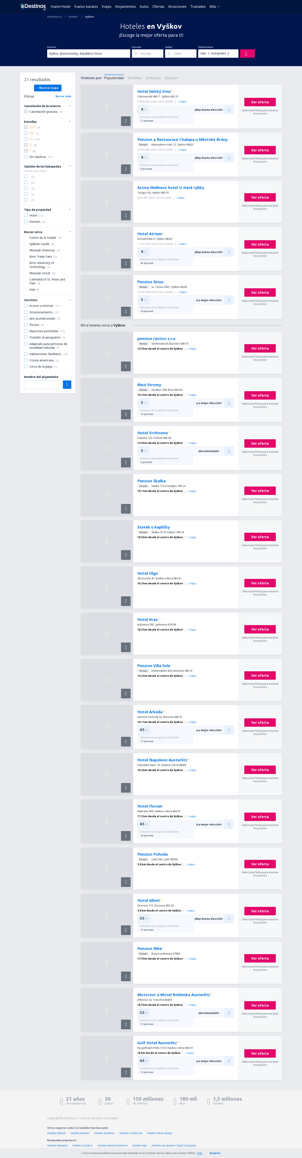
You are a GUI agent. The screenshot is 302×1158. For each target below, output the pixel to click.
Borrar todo (63, 96)
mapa (182, 101)
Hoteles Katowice (57, 1145)
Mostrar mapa (47, 88)
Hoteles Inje (140, 1145)
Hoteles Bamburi (104, 1133)
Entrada (136, 47)
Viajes (106, 6)
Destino (51, 47)
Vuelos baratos (86, 6)
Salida (168, 47)
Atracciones (177, 6)
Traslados (198, 6)
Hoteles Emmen (80, 1133)
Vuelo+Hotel (60, 6)
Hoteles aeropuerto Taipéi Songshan (174, 1145)
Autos (144, 6)
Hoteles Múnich (56, 1133)
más (199, 1153)
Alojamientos (125, 6)
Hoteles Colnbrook (131, 1133)
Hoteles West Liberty (159, 1133)
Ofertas (158, 6)
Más (213, 6)
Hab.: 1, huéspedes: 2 (214, 53)
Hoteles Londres (83, 1145)
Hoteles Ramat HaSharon (113, 1145)
